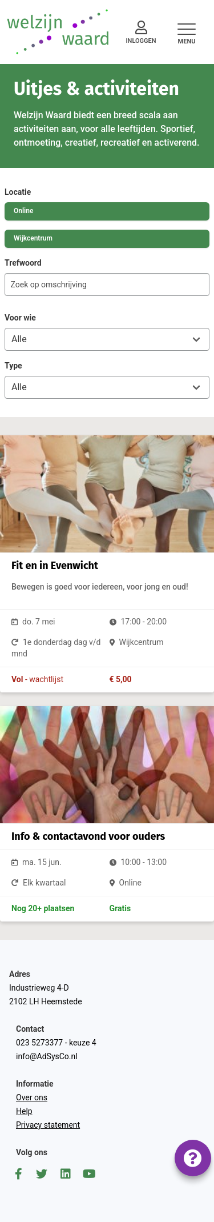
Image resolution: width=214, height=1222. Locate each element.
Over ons (31, 1097)
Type (13, 365)
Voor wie (20, 317)
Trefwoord (23, 262)
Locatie (18, 192)
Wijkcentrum (33, 238)
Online (23, 211)
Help (24, 1111)
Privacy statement (48, 1124)
